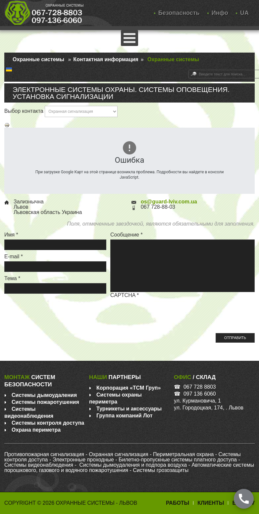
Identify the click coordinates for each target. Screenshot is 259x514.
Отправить (235, 338)
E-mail (13, 256)
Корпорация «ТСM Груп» (128, 388)
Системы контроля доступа (48, 423)
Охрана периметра (36, 430)
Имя (11, 234)
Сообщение (126, 234)
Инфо (220, 13)
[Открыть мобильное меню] (129, 38)
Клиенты (210, 503)
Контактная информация (105, 59)
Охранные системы (38, 59)
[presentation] (160, 313)
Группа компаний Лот (124, 415)
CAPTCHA (124, 295)
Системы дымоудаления (44, 395)
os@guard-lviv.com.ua (169, 201)
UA (244, 13)
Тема (12, 278)
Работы (177, 503)
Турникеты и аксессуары (129, 408)
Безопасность (179, 13)
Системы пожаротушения (45, 402)
